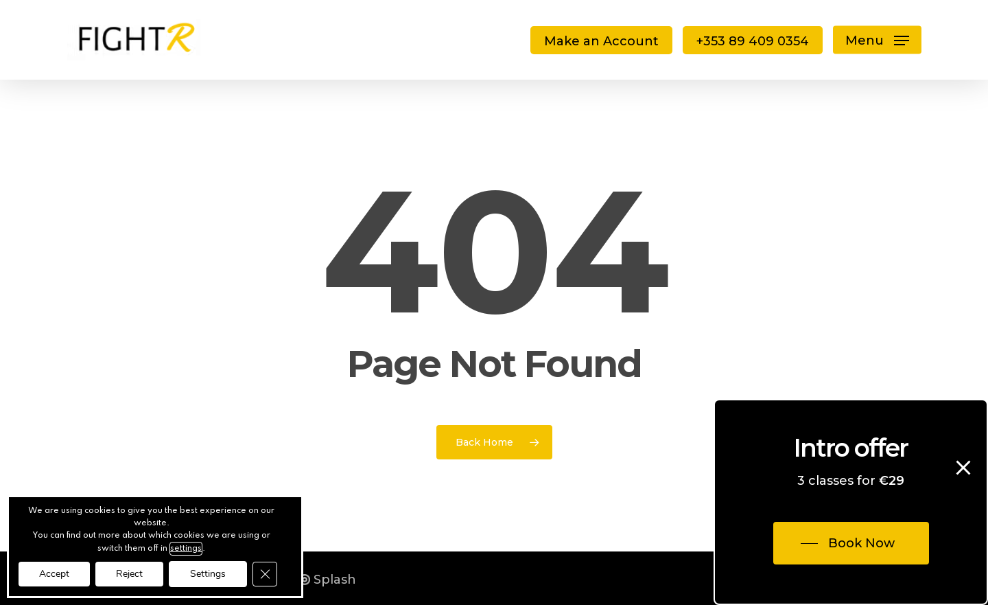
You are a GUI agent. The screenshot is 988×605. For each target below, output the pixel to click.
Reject (129, 573)
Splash (327, 579)
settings (186, 549)
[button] (877, 40)
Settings (208, 573)
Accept (54, 573)
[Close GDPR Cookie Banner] (264, 574)
